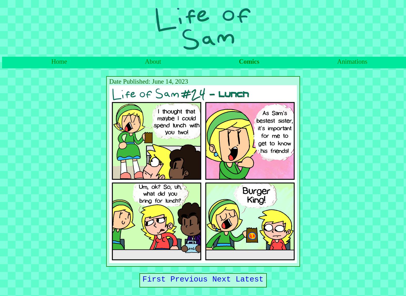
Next (221, 280)
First (154, 280)
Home (59, 61)
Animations (352, 61)
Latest (250, 280)
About (153, 61)
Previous (189, 280)
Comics (249, 61)
